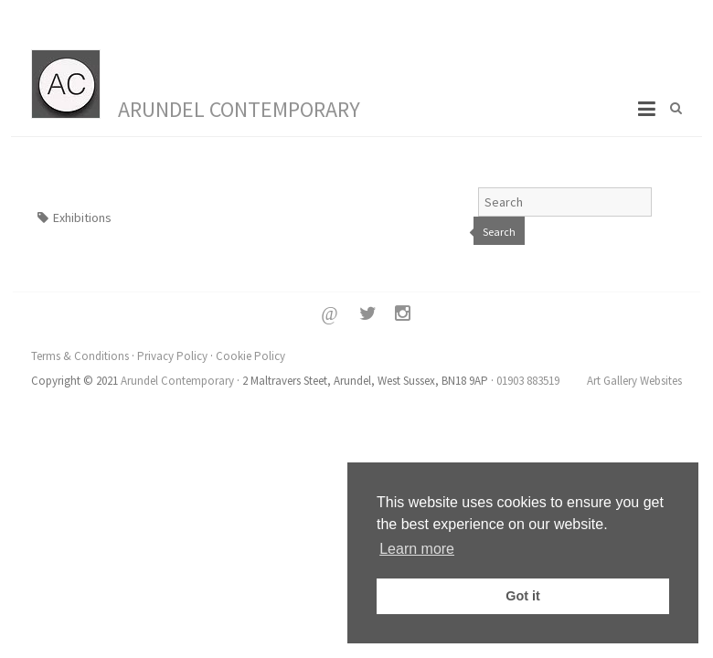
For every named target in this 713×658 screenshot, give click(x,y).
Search (499, 232)
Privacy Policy (172, 356)
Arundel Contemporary (239, 109)
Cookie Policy (250, 356)
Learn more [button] (416, 549)
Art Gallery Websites (634, 380)
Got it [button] (522, 596)
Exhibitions (82, 217)
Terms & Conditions (80, 356)
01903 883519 (527, 380)
